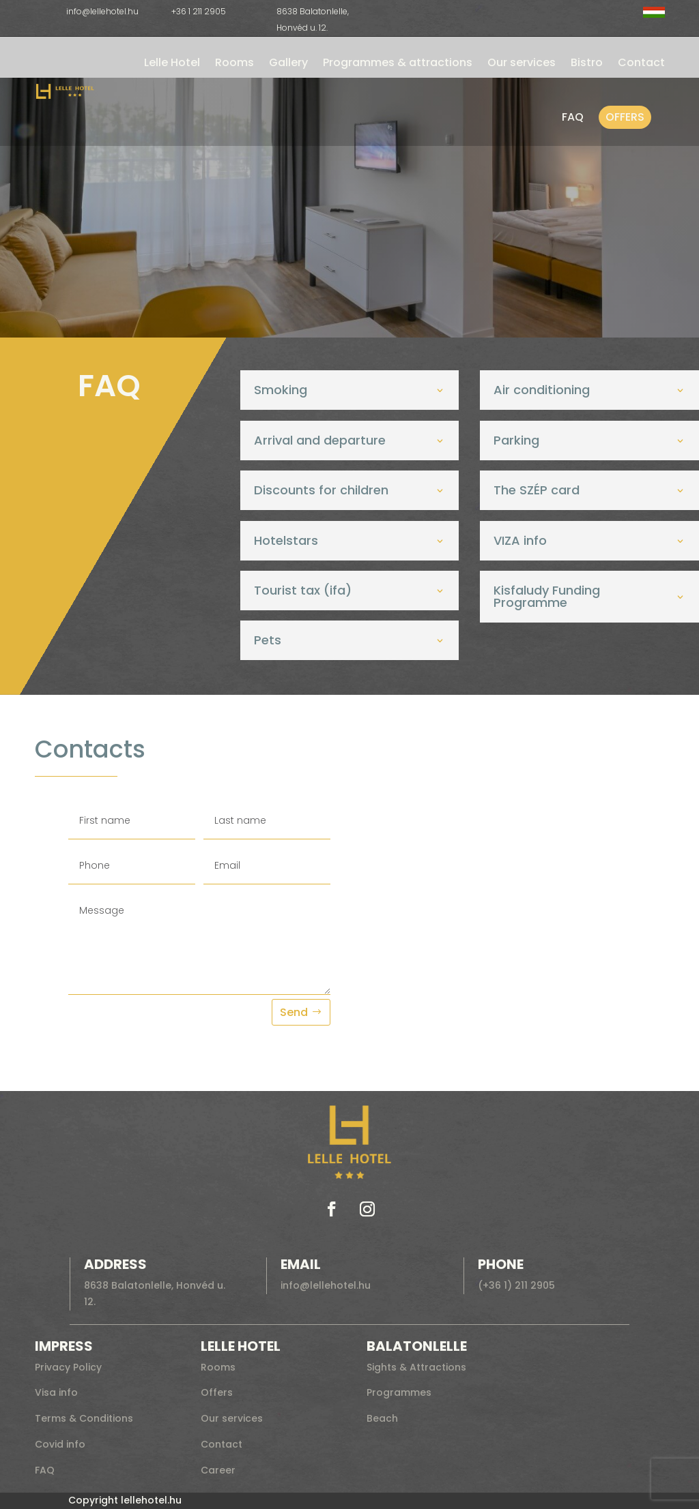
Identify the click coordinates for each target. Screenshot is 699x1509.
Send (294, 1012)
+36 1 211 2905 (198, 11)
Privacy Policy (68, 1367)
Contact (641, 62)
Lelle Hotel (172, 62)
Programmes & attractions (397, 62)
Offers (624, 117)
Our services (521, 62)
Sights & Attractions (416, 1367)
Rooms (234, 62)
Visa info (56, 1392)
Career (218, 1470)
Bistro (587, 62)
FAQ (573, 117)
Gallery (288, 62)
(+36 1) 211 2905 (516, 1285)
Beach (382, 1418)
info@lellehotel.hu (102, 11)
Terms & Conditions (84, 1418)
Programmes (399, 1392)
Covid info (60, 1444)
